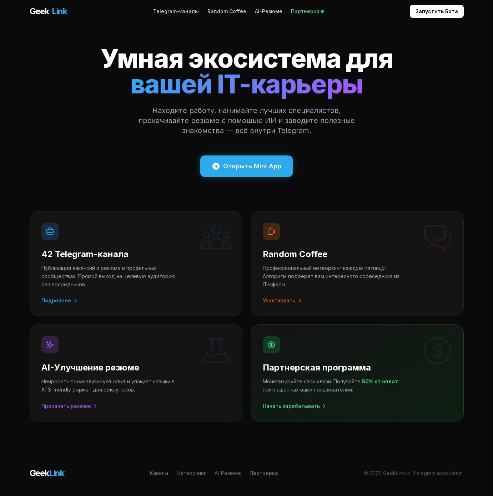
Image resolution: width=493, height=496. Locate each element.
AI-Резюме (268, 11)
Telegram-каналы (176, 11)
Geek (48, 11)
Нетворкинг (191, 473)
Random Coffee (226, 11)
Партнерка (307, 11)
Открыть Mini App (246, 166)
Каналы (159, 473)
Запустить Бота (437, 11)
